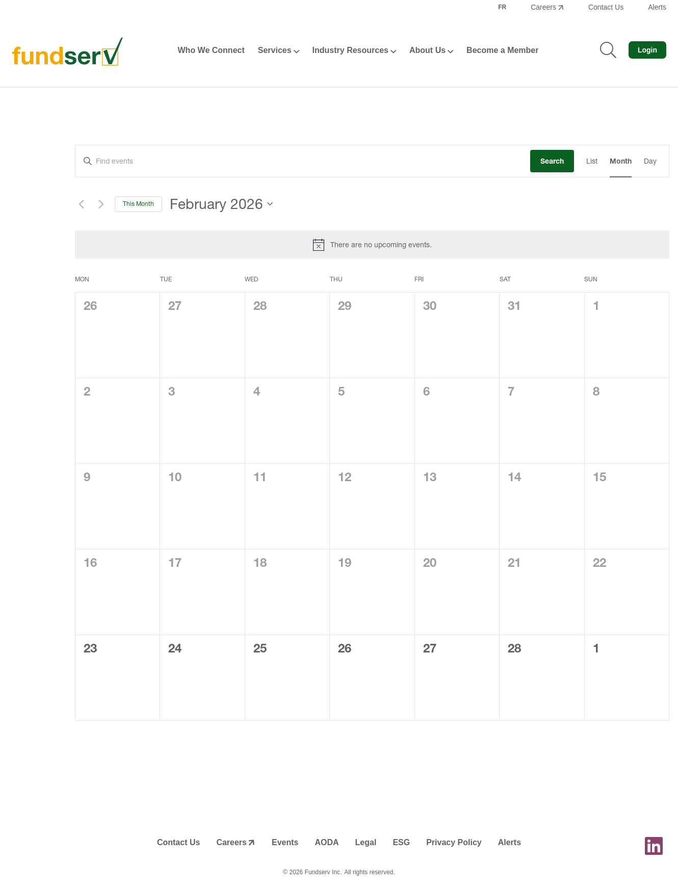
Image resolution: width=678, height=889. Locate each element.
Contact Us (605, 7)
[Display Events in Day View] (650, 161)
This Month (138, 203)
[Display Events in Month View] (621, 161)
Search (552, 160)
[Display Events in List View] (591, 161)
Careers (543, 7)
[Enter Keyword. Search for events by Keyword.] (302, 161)
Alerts (657, 7)
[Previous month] (81, 204)
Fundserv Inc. (323, 872)
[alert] (372, 244)
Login (647, 50)
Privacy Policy (454, 842)
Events (285, 842)
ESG (401, 842)
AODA (326, 842)
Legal (366, 842)
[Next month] (101, 204)
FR (502, 7)
